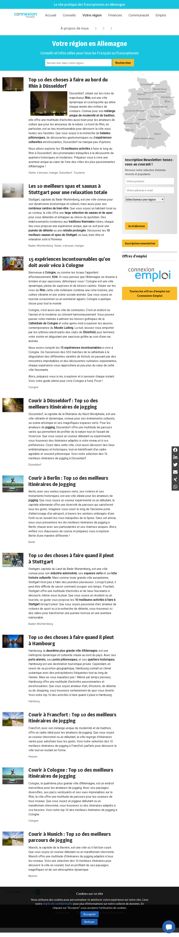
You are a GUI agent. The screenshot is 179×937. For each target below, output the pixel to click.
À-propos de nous (74, 28)
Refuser (89, 921)
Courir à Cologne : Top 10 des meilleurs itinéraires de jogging (70, 773)
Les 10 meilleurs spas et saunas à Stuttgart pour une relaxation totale (67, 189)
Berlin (31, 542)
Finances (115, 15)
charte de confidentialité (58, 903)
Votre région (92, 15)
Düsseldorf (65, 172)
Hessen (32, 756)
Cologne (33, 387)
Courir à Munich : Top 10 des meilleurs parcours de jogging (69, 837)
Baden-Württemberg (40, 245)
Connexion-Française (26, 15)
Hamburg (34, 701)
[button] (168, 926)
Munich (32, 876)
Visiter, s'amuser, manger (43, 172)
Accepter (89, 914)
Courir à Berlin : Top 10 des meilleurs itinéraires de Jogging (68, 481)
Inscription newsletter (140, 243)
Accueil (50, 15)
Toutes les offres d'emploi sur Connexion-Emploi (149, 293)
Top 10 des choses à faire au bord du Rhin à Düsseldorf (68, 82)
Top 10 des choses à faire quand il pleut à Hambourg (71, 640)
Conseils (69, 15)
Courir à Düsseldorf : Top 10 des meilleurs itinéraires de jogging (63, 403)
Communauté (139, 15)
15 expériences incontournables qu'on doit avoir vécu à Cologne (69, 262)
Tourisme (79, 172)
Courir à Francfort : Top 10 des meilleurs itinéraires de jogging (72, 717)
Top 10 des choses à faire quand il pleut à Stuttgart (71, 558)
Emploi (161, 15)
